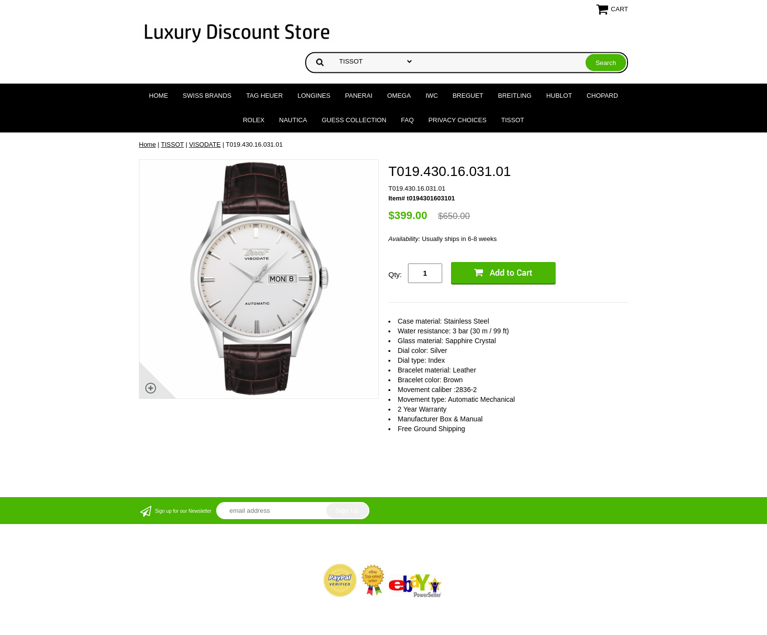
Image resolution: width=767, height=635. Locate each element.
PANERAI (358, 95)
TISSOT (512, 120)
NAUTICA (293, 120)
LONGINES (313, 95)
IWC (432, 95)
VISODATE (205, 144)
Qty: (395, 274)
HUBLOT (559, 95)
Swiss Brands (207, 95)
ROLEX (253, 120)
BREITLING (515, 95)
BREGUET (467, 95)
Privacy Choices (458, 120)
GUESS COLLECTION (354, 120)
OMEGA (398, 95)
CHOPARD (602, 95)
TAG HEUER (264, 95)
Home (158, 95)
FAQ (407, 120)
